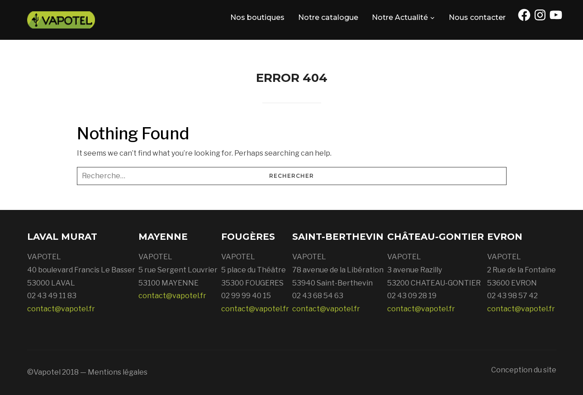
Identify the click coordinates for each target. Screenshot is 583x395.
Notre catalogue (328, 17)
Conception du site (523, 370)
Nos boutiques (257, 17)
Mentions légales (117, 372)
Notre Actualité (400, 17)
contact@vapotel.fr (61, 309)
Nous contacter (477, 17)
